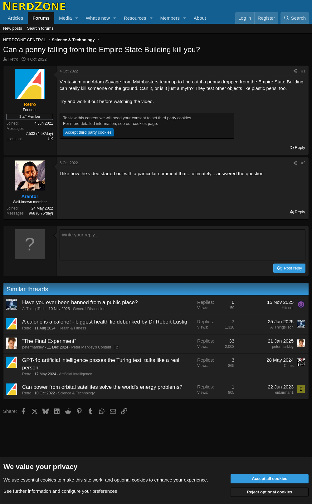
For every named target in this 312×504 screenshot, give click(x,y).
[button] (76, 18)
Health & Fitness (72, 328)
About (200, 18)
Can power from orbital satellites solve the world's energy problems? (102, 387)
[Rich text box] (182, 244)
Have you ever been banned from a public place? (80, 302)
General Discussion (89, 309)
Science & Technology (76, 393)
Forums (41, 18)
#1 (303, 71)
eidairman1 (284, 392)
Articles (15, 18)
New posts (12, 28)
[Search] (294, 18)
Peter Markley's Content (91, 347)
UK (50, 139)
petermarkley (33, 347)
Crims (289, 365)
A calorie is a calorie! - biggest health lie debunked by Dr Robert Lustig (104, 322)
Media (65, 18)
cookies (48, 479)
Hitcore (288, 308)
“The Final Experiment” (49, 341)
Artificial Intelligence (75, 374)
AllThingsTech (34, 309)
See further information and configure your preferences (60, 491)
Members (170, 18)
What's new (98, 18)
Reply (300, 147)
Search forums (40, 28)
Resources (135, 18)
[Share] (295, 71)
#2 (303, 163)
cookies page (145, 123)
